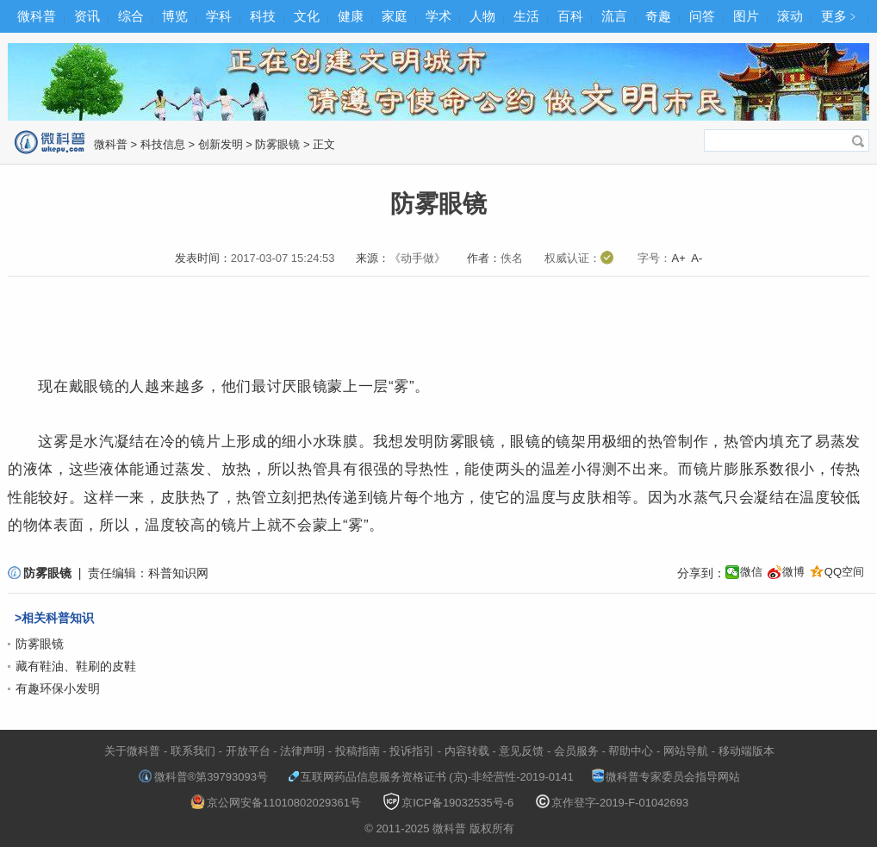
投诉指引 (411, 750)
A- (696, 258)
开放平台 (248, 750)
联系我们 (193, 750)
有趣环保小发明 (58, 688)
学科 (219, 16)
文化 (307, 16)
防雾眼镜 (277, 144)
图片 (746, 16)
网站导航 (685, 750)
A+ (678, 258)
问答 (702, 16)
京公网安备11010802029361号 (275, 802)
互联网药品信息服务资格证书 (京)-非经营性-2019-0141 (430, 776)
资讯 (87, 16)
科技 (263, 16)
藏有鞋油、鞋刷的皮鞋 (76, 666)
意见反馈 (521, 750)
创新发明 (220, 144)
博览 (175, 16)
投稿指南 (357, 750)
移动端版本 (746, 750)
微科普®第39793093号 (203, 776)
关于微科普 (132, 750)
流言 (614, 16)
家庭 (394, 16)
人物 (482, 16)
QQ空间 (844, 571)
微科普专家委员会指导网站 (666, 776)
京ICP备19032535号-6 (448, 802)
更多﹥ (840, 16)
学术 (438, 16)
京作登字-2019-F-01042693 (612, 802)
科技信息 (162, 144)
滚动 (790, 16)
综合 (131, 16)
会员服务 (576, 750)
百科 (570, 16)
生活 (526, 16)
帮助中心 (630, 750)
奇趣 (658, 16)
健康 (351, 16)
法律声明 (302, 750)
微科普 (36, 16)
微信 (751, 571)
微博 (793, 571)
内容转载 (467, 750)
